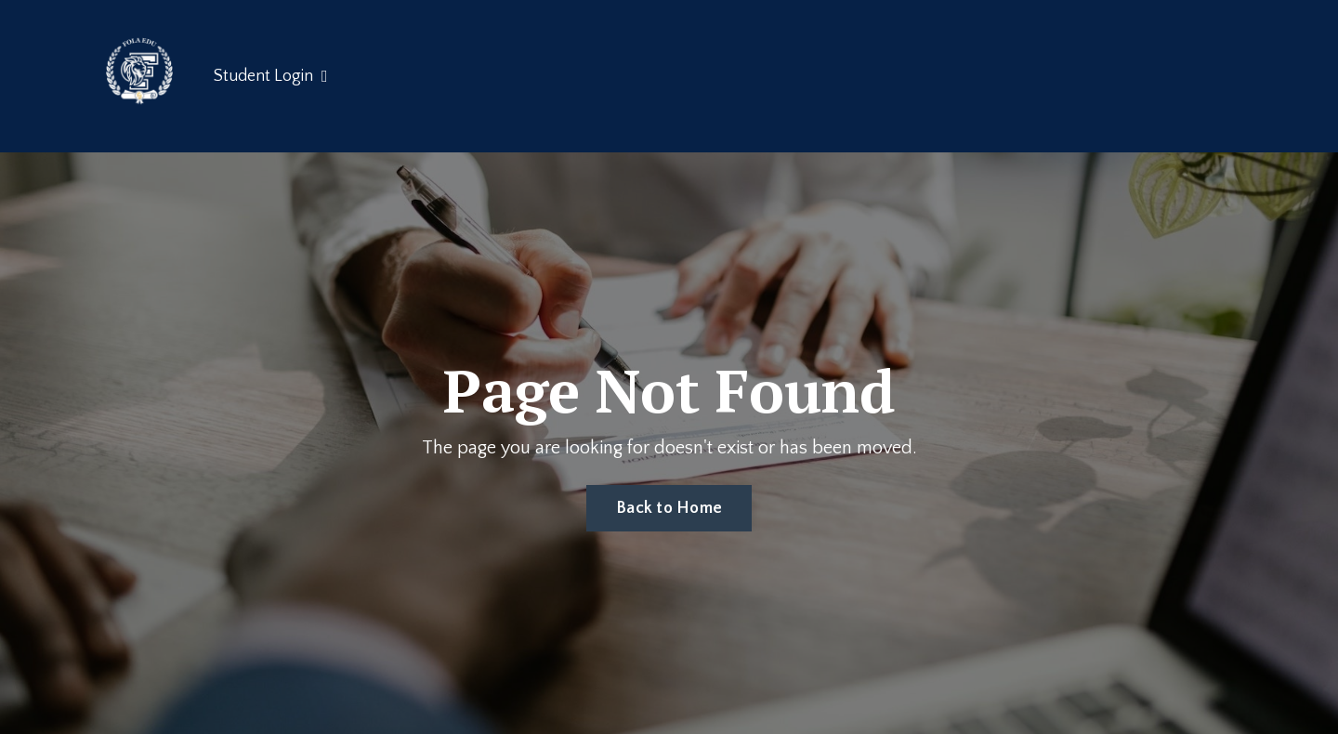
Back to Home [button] (669, 508)
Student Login (271, 76)
